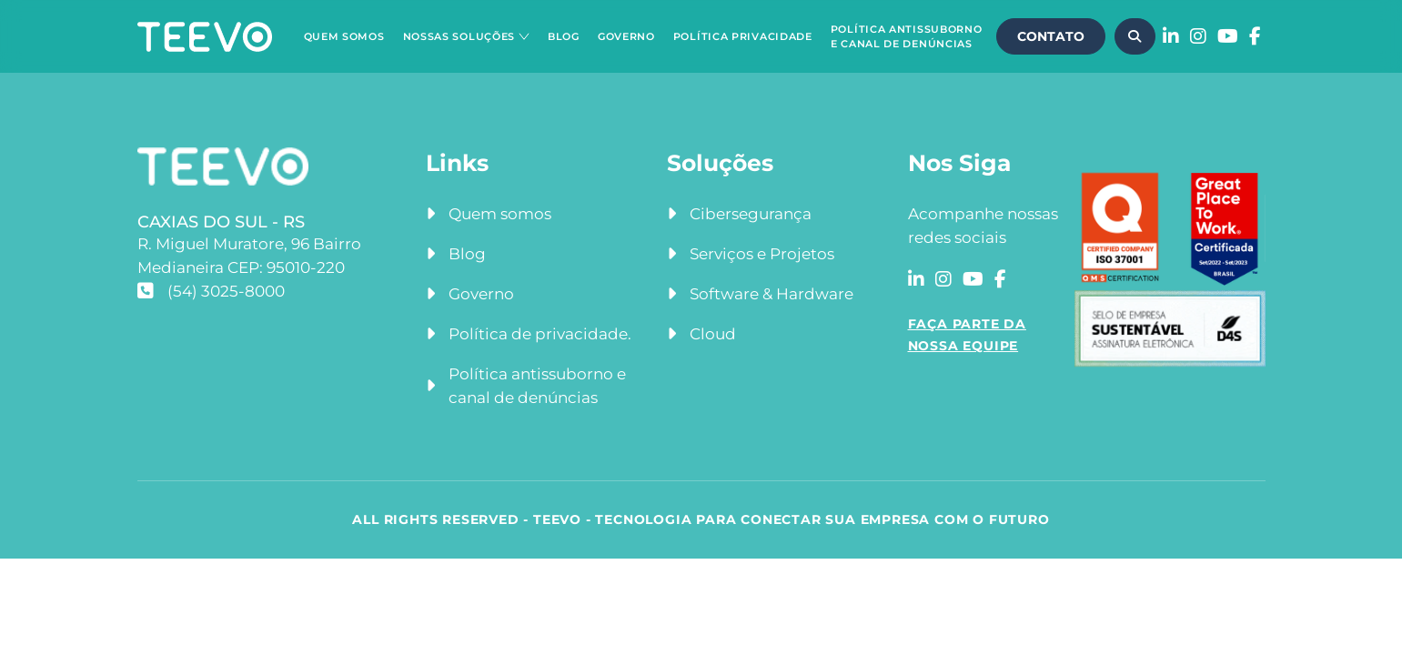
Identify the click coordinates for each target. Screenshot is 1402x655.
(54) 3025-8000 (211, 291)
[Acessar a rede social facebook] (1255, 36)
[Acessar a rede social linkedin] (1171, 36)
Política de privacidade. (540, 334)
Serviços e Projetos (762, 254)
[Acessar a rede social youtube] (1227, 36)
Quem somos (500, 214)
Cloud (713, 334)
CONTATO (1050, 36)
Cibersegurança (751, 214)
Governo (626, 36)
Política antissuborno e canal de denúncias (537, 386)
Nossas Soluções (459, 36)
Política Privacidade (742, 36)
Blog (564, 36)
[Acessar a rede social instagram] (1198, 36)
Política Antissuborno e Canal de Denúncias (907, 36)
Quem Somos (344, 36)
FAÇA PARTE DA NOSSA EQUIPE (967, 335)
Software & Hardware (771, 294)
